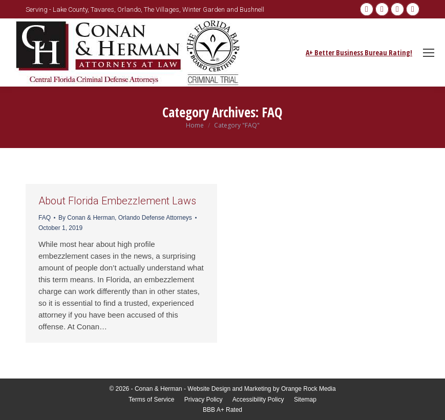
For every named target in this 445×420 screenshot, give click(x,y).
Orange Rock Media (308, 388)
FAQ (44, 217)
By (125, 217)
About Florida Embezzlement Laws (117, 201)
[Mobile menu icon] (428, 53)
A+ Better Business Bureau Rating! (359, 52)
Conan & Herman (158, 388)
